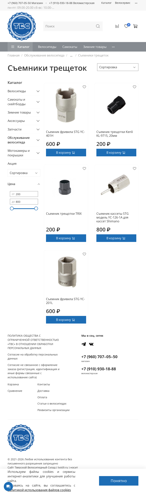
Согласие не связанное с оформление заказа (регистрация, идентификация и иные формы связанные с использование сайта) (34, 371)
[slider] (12, 208)
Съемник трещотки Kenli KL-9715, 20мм (114, 134)
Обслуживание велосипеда (44, 55)
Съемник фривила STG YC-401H (65, 134)
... (71, 55)
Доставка (43, 391)
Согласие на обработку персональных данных (33, 356)
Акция (12, 163)
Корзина (13, 384)
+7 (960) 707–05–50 (99, 356)
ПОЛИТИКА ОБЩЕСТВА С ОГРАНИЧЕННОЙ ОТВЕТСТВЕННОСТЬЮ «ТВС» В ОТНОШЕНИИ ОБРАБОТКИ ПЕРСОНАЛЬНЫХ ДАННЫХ (33, 342)
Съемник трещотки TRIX (64, 214)
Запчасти (14, 129)
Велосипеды (47, 47)
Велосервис (122, 3)
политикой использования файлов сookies (39, 490)
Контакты (43, 384)
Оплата (42, 397)
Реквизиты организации (53, 410)
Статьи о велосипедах (51, 403)
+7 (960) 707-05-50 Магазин (25, 3)
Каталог (106, 3)
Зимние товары (94, 47)
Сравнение (15, 391)
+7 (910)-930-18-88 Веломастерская (71, 3)
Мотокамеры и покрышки (19, 153)
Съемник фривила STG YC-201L (65, 301)
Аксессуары (16, 121)
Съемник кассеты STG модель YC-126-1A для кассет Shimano (112, 217)
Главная (14, 55)
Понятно (119, 480)
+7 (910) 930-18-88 (98, 368)
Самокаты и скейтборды (16, 101)
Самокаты (69, 47)
